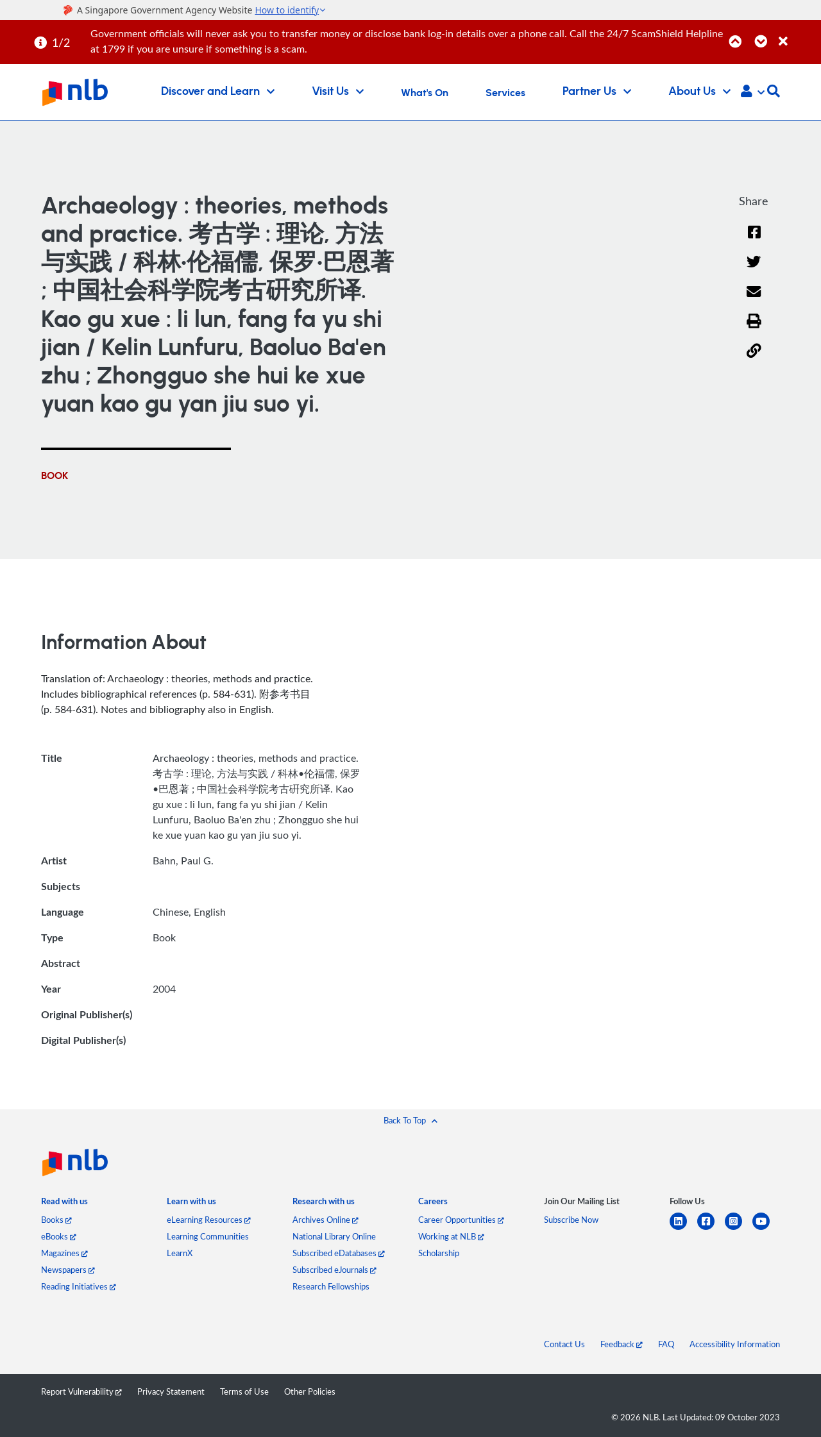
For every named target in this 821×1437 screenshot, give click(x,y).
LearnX (179, 1253)
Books (56, 1219)
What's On (424, 93)
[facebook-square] (711, 1229)
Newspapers (68, 1269)
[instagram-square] (738, 1229)
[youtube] (766, 1229)
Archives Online (325, 1219)
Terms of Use (244, 1391)
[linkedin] (683, 1229)
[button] (753, 92)
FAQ (666, 1344)
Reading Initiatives (78, 1286)
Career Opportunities (461, 1219)
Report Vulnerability (81, 1391)
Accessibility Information (735, 1344)
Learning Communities (208, 1236)
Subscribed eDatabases (338, 1253)
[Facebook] (753, 240)
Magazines (64, 1253)
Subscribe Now (571, 1219)
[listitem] (64, 1204)
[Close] (797, 34)
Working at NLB (451, 1236)
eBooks (58, 1236)
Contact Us (564, 1344)
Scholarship (438, 1253)
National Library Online (334, 1236)
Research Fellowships (330, 1286)
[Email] (754, 300)
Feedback (621, 1344)
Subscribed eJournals (334, 1269)
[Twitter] (754, 270)
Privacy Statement (171, 1391)
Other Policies (309, 1391)
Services (505, 93)
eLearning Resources (209, 1219)
